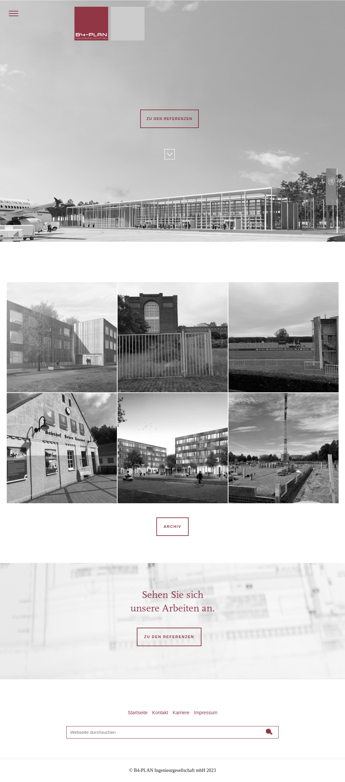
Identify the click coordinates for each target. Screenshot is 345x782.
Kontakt (160, 712)
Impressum (205, 712)
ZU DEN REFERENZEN (169, 637)
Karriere (181, 712)
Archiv (173, 526)
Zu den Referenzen (169, 119)
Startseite (138, 712)
